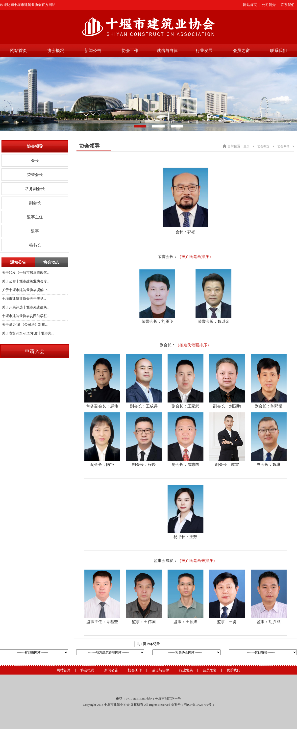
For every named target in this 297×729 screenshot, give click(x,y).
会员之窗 (241, 50)
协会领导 (283, 146)
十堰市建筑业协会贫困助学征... (26, 316)
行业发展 (204, 50)
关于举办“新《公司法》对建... (25, 325)
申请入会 (35, 351)
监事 (35, 231)
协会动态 (51, 262)
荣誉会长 (35, 175)
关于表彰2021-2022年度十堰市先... (28, 333)
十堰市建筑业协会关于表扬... (24, 299)
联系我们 (288, 5)
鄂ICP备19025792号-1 (199, 704)
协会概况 (55, 50)
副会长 (35, 203)
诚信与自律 (167, 50)
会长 (35, 160)
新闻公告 (92, 50)
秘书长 (35, 245)
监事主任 (35, 217)
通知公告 (18, 262)
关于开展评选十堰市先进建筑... (26, 307)
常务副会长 (35, 189)
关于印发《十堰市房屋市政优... (26, 273)
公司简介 (269, 5)
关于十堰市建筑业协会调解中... (26, 290)
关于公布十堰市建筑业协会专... (26, 281)
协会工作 (130, 50)
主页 (246, 146)
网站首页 (250, 5)
